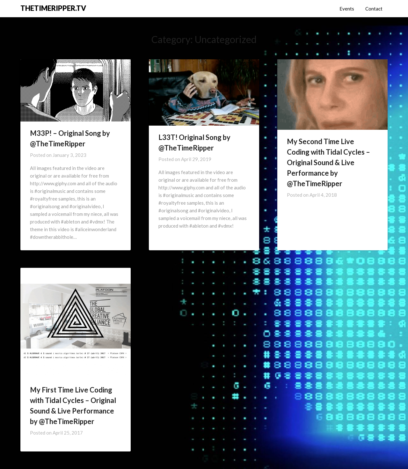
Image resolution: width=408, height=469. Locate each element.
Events (346, 8)
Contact (373, 8)
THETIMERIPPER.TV (53, 8)
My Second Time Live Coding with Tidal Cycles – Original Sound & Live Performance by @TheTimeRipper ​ (328, 162)
